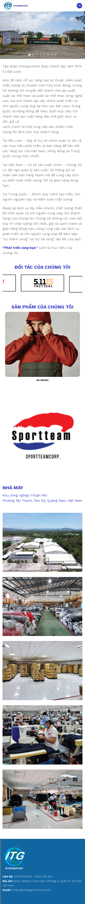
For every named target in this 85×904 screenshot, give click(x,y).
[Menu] (79, 5)
